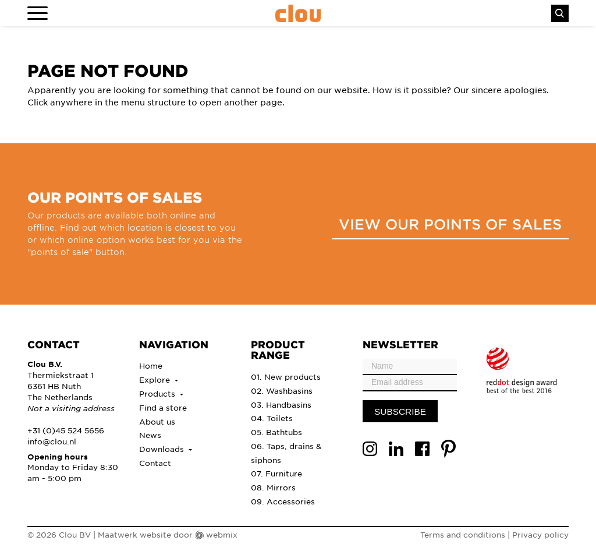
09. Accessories (283, 501)
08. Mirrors (273, 487)
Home (150, 365)
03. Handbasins (281, 404)
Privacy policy (540, 534)
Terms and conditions (462, 534)
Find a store (163, 407)
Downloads (162, 449)
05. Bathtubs (276, 432)
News (150, 435)
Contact (155, 463)
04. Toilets (272, 418)
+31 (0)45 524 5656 (65, 430)
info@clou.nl (51, 441)
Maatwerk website (134, 534)
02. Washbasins (282, 390)
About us (157, 421)
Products (158, 393)
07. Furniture (276, 473)
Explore (155, 379)
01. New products (286, 376)
